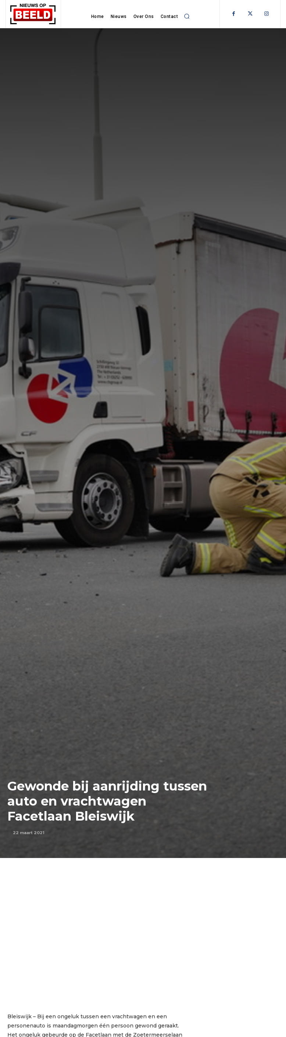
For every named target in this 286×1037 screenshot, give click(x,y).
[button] (187, 16)
